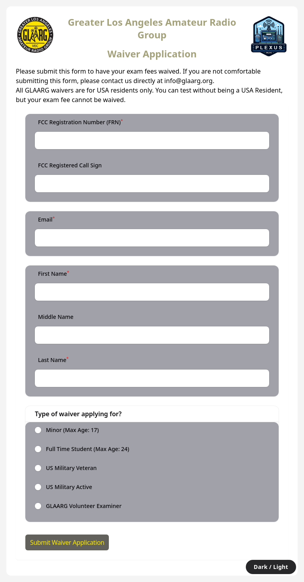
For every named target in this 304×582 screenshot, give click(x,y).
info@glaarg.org (188, 80)
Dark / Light (271, 567)
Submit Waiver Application (67, 542)
